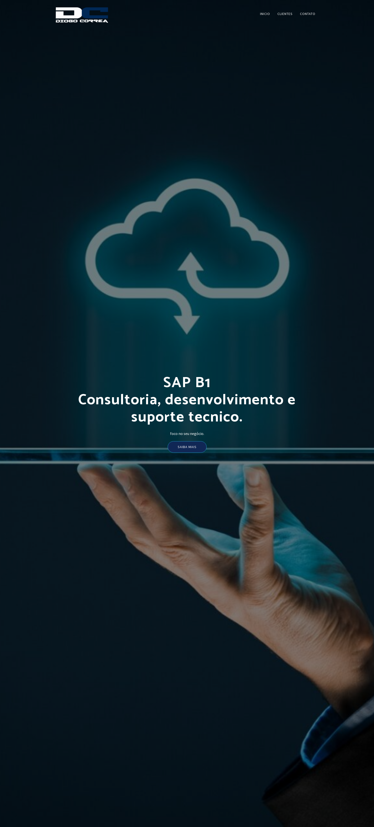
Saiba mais (187, 448)
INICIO (265, 14)
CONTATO (307, 14)
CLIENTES (285, 14)
